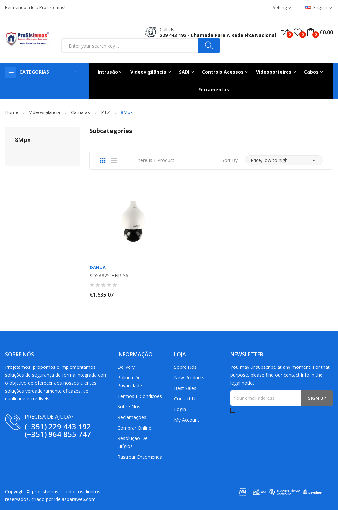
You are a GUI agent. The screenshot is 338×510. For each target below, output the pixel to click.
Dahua (98, 267)
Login (180, 409)
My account (186, 420)
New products (189, 377)
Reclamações (132, 417)
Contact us (186, 399)
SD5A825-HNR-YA (109, 276)
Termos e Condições (140, 396)
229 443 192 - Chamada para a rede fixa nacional (218, 35)
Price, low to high (284, 160)
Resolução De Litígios (133, 442)
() (298, 32)
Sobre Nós (129, 406)
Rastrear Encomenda (140, 457)
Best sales (185, 388)
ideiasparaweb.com (75, 499)
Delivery (126, 367)
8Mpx (23, 140)
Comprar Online (134, 428)
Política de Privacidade (130, 381)
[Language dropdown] (319, 7)
